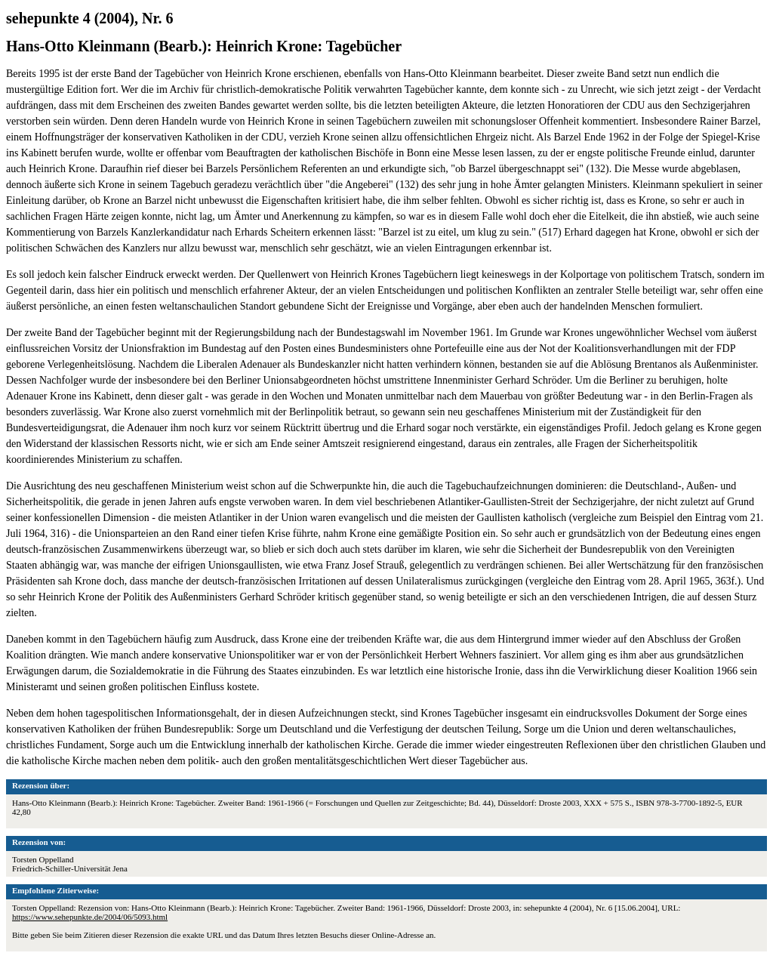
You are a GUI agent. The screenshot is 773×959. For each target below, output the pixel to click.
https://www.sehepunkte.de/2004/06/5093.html (90, 916)
